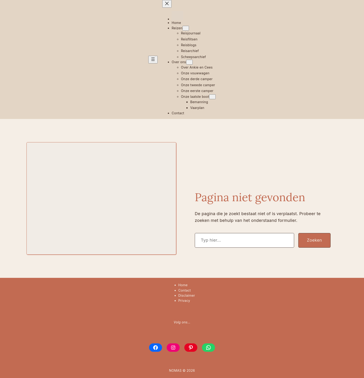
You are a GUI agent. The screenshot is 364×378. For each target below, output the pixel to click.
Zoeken (314, 240)
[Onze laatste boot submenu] (212, 96)
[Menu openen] (153, 59)
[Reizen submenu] (185, 28)
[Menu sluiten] (167, 4)
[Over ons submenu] (189, 62)
